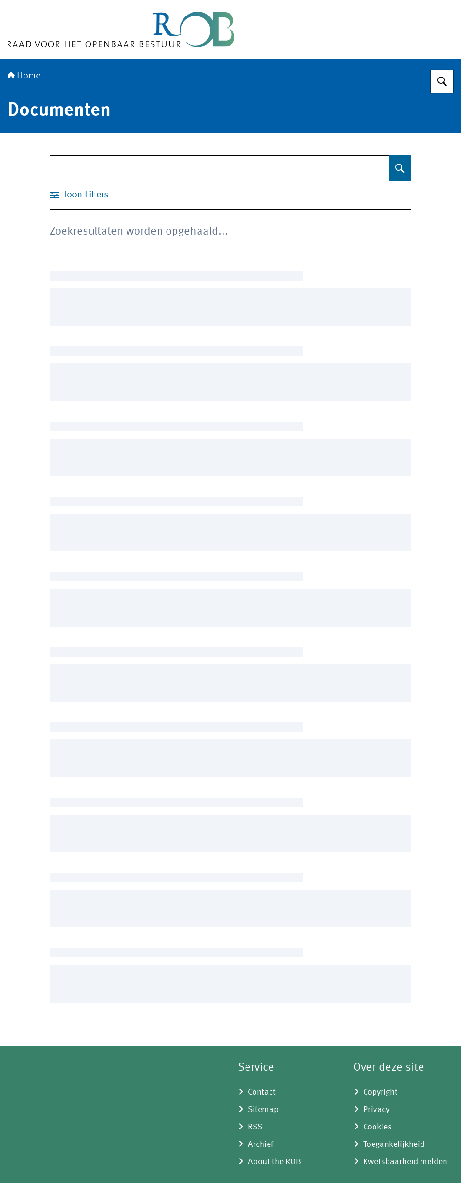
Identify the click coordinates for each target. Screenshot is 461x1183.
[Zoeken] (442, 81)
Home (24, 76)
